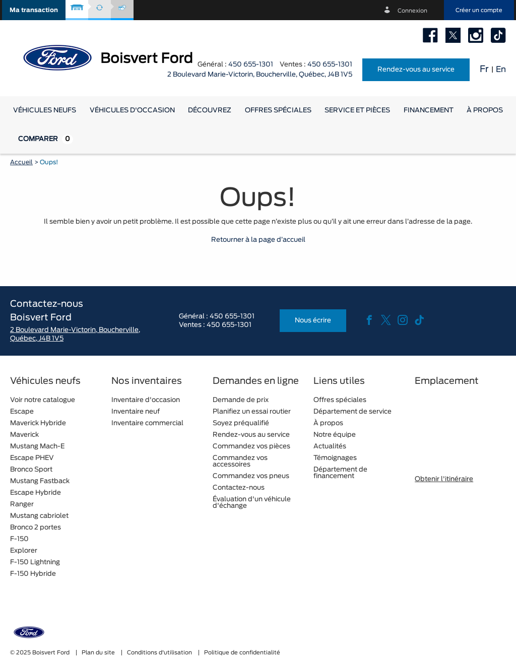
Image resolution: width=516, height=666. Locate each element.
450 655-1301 (250, 64)
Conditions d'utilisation (160, 652)
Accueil (21, 162)
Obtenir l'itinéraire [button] (444, 479)
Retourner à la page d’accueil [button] (258, 240)
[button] (34, 10)
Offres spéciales (278, 110)
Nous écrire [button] (313, 320)
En (501, 69)
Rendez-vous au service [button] (416, 69)
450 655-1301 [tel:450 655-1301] (329, 64)
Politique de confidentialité (242, 652)
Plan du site (99, 652)
